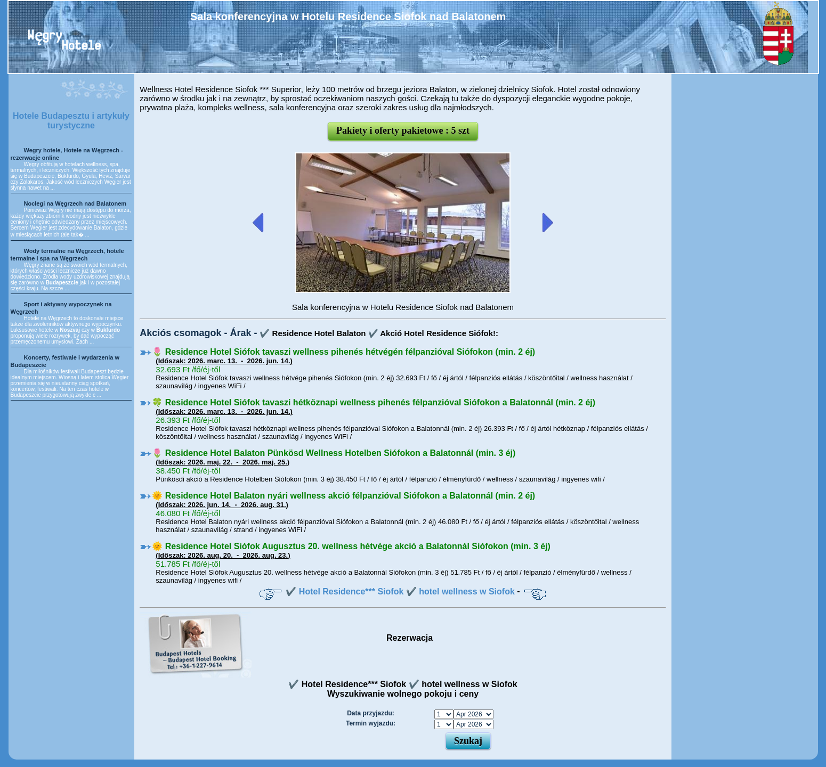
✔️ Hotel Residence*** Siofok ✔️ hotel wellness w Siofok (400, 591)
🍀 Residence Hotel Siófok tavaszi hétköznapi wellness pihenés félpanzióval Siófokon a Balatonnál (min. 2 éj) (373, 402)
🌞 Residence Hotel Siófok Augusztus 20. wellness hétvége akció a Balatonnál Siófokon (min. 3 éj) (351, 546)
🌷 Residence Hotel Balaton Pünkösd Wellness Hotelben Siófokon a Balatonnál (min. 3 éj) (333, 453)
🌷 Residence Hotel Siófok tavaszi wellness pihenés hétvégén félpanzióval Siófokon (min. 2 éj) (343, 351)
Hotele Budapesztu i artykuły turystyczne (71, 120)
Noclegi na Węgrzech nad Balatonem (75, 203)
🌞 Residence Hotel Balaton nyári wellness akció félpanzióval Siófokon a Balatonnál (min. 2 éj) (343, 495)
